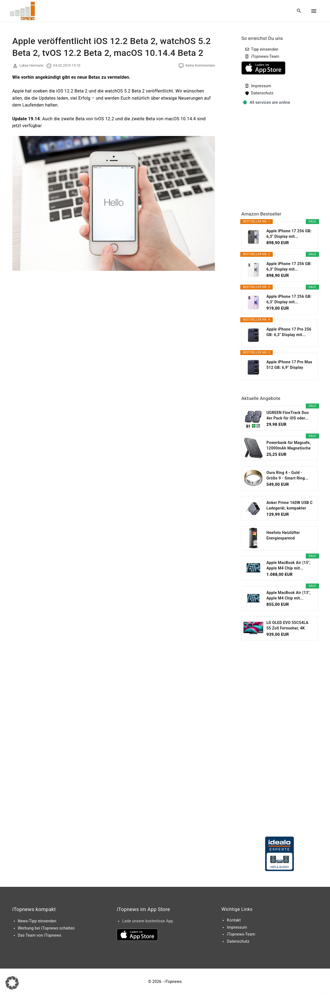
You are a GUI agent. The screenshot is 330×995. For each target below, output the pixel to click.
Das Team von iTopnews (39, 935)
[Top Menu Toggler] (314, 11)
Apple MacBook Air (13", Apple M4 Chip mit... (288, 595)
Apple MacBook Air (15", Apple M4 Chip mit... (288, 565)
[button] (12, 983)
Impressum (261, 86)
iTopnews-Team (265, 56)
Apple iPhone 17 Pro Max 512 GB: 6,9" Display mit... (289, 365)
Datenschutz (262, 93)
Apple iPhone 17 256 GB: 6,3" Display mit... (289, 234)
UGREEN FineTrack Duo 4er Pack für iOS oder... (287, 415)
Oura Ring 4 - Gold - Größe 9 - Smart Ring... (287, 475)
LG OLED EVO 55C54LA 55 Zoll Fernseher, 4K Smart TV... (287, 625)
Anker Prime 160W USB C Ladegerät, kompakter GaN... (289, 505)
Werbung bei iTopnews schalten (46, 928)
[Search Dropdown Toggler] (298, 11)
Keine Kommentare (200, 65)
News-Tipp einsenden (37, 921)
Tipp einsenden (264, 49)
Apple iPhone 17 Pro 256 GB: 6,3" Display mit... (288, 332)
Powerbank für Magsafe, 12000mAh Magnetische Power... (288, 445)
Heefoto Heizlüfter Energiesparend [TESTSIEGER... (283, 535)
